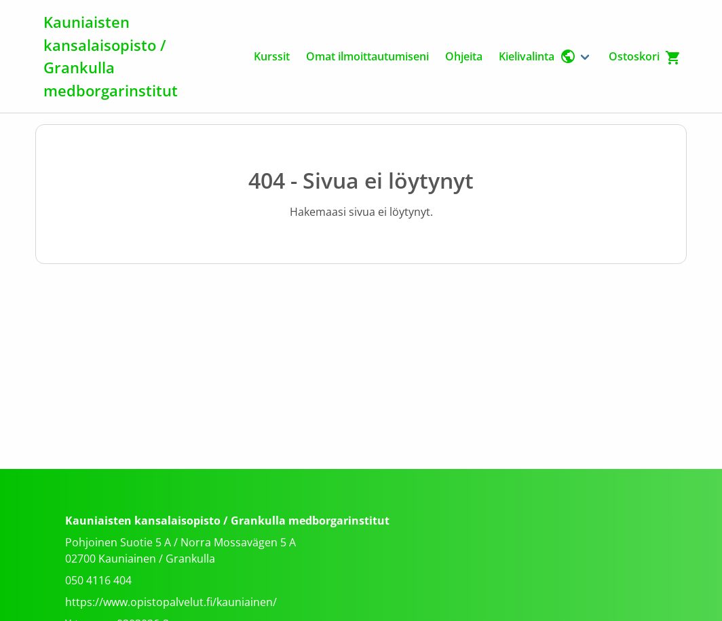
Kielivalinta (537, 56)
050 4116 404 (98, 580)
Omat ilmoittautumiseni (367, 56)
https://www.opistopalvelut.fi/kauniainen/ (171, 602)
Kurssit (272, 56)
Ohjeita (463, 56)
